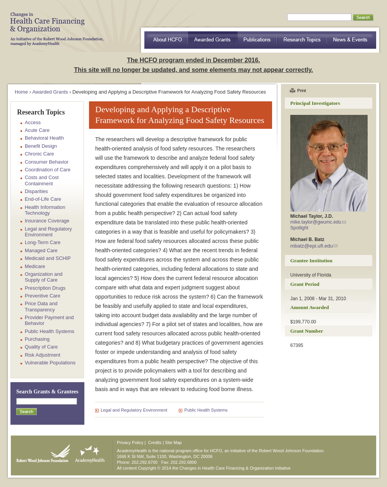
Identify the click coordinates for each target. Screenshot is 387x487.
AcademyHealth (88, 452)
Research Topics (302, 40)
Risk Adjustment (42, 355)
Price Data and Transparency (41, 306)
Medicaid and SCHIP (48, 258)
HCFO (54, 23)
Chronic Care (39, 154)
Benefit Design (41, 146)
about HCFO (166, 40)
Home (21, 92)
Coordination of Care (47, 170)
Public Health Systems (206, 410)
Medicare (35, 266)
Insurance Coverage (47, 221)
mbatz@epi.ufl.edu (311, 246)
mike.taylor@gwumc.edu (315, 222)
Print (301, 90)
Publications (257, 40)
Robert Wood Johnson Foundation (41, 452)
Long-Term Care (42, 242)
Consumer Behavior (46, 162)
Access (33, 122)
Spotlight (299, 228)
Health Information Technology (45, 210)
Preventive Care (42, 296)
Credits (155, 442)
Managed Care (41, 250)
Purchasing (37, 339)
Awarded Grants (213, 40)
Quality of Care (41, 347)
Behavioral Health (44, 138)
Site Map (173, 442)
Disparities (36, 191)
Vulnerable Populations (50, 363)
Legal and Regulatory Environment (134, 410)
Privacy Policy (130, 442)
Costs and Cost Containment (42, 180)
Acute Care (37, 130)
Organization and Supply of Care (43, 277)
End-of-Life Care (43, 199)
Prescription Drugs (45, 288)
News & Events (351, 40)
